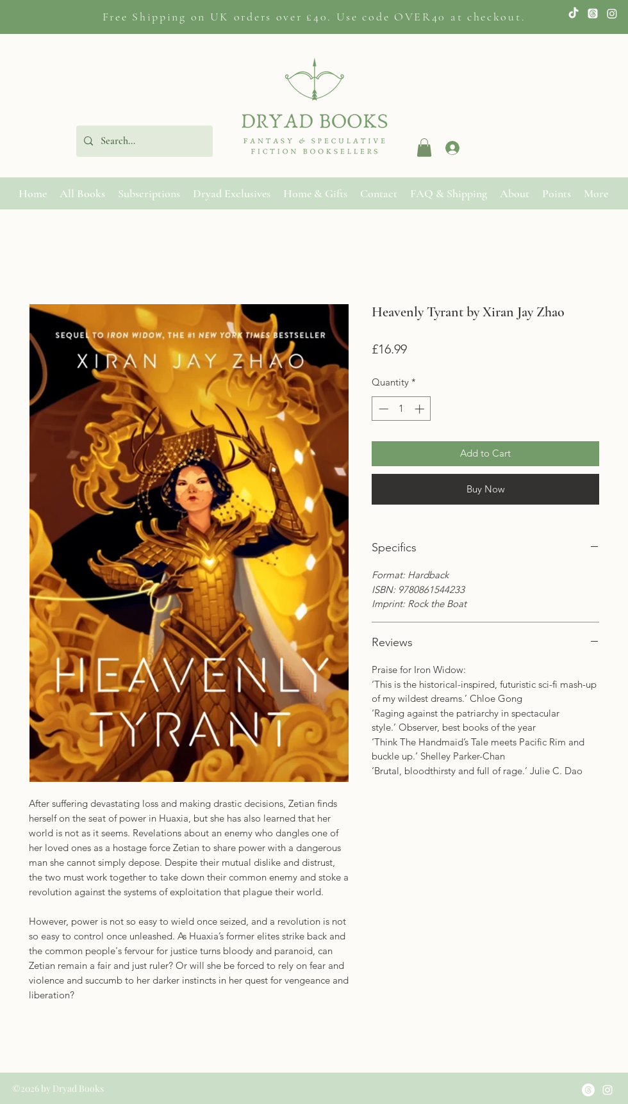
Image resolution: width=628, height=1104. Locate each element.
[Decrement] (382, 409)
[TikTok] (573, 13)
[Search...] (143, 141)
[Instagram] (612, 13)
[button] (424, 147)
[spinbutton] (401, 409)
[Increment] (420, 409)
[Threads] (588, 1090)
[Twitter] (592, 13)
